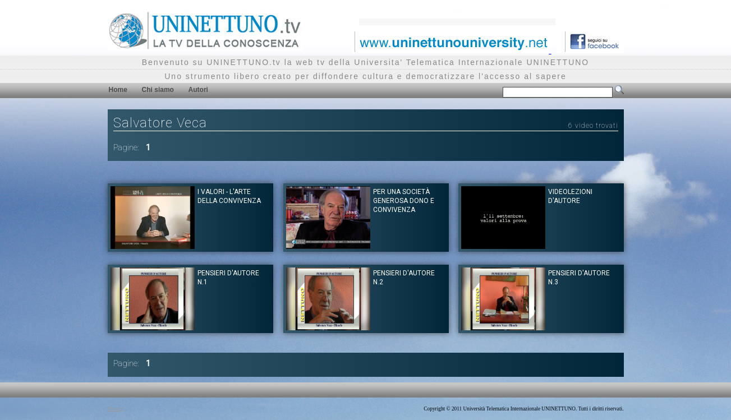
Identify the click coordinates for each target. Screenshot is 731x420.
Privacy (116, 409)
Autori (198, 90)
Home (118, 90)
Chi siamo (158, 90)
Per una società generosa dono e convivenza (403, 201)
